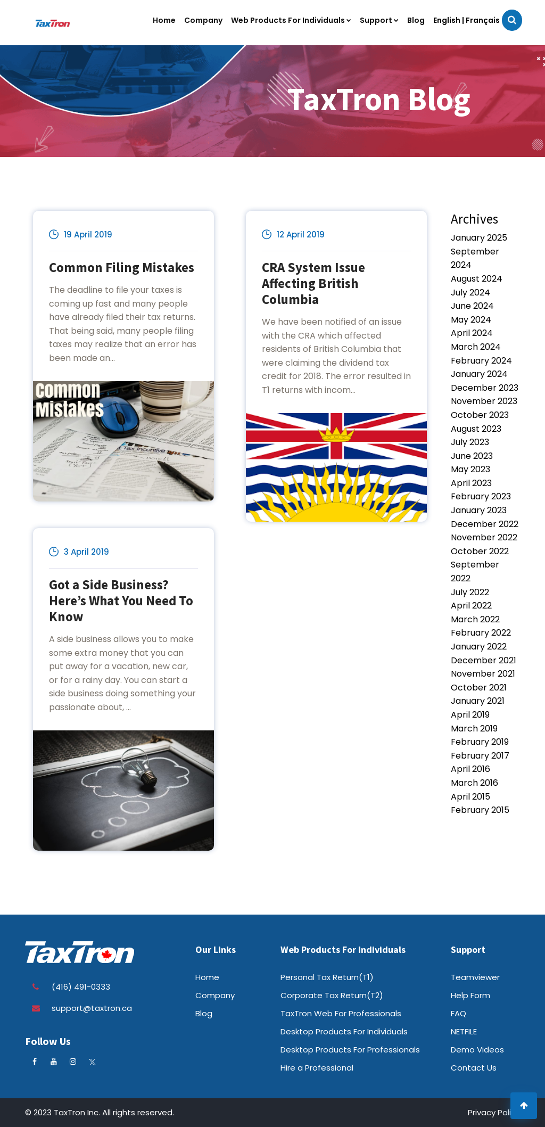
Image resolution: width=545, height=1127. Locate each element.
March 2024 (476, 347)
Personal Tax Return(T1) (327, 977)
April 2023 (471, 483)
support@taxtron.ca (92, 1008)
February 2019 (480, 742)
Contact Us (474, 1067)
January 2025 (479, 238)
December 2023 (484, 388)
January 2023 (479, 510)
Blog (203, 1013)
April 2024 (472, 333)
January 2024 (479, 374)
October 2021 (479, 687)
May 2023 (470, 469)
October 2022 (480, 551)
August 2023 (476, 429)
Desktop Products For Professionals (350, 1049)
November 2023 (484, 401)
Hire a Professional (316, 1067)
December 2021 (483, 660)
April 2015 (470, 797)
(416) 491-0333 (81, 986)
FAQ (458, 1013)
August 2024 (476, 279)
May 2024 (471, 320)
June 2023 (472, 456)
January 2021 (478, 701)
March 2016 (474, 783)
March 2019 (474, 728)
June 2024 (472, 306)
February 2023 (481, 496)
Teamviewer (475, 977)
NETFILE (464, 1031)
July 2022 (470, 592)
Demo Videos (477, 1049)
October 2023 (480, 415)
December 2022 (484, 524)
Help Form (470, 995)
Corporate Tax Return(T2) (331, 995)
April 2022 (471, 605)
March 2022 (475, 619)
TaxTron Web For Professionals (340, 1013)
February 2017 (480, 756)
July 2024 (470, 292)
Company (215, 995)
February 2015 (480, 810)
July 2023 (470, 442)
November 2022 (484, 537)
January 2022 (479, 646)
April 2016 (470, 769)
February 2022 (481, 633)
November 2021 (483, 674)
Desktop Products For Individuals (344, 1031)
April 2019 (470, 715)
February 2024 (481, 361)
